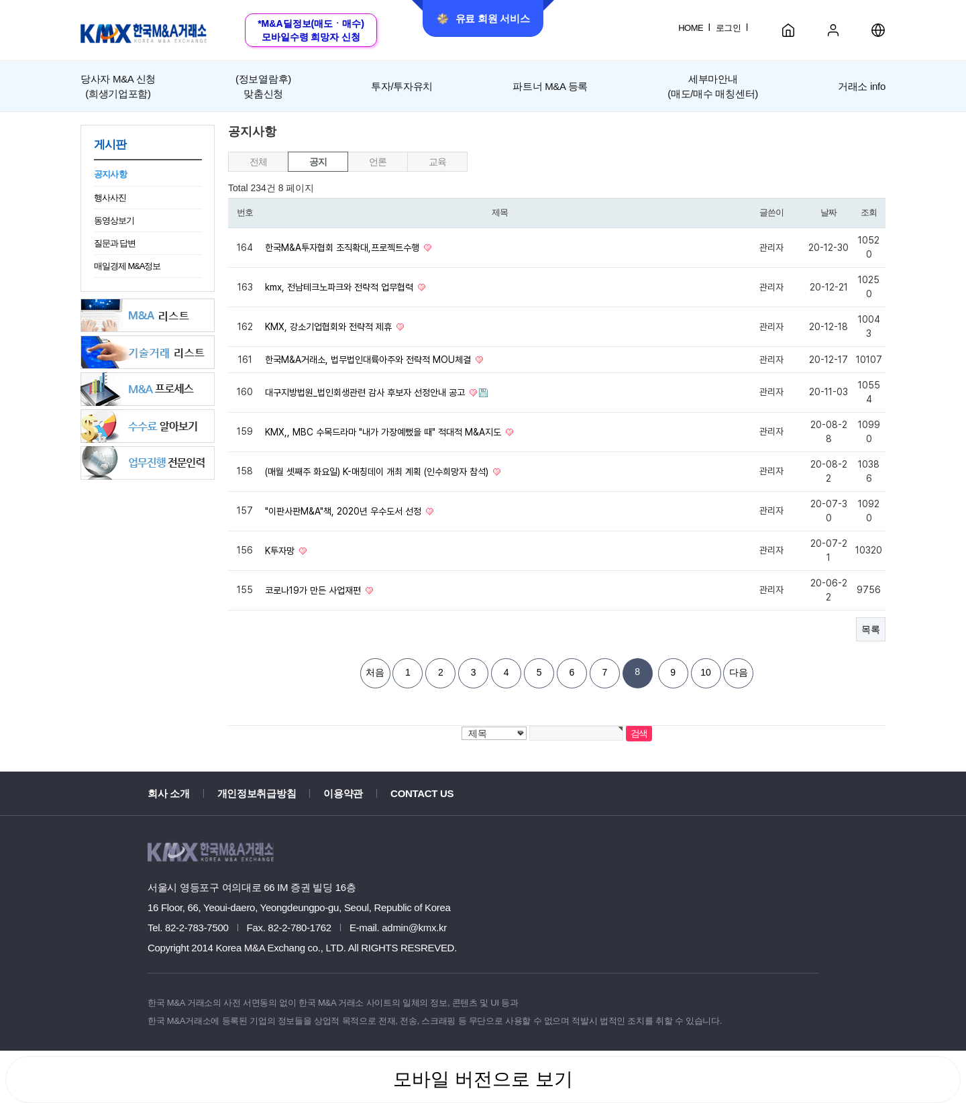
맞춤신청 (263, 85)
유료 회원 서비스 (483, 19)
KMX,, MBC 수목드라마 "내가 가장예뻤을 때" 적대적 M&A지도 (384, 432)
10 (705, 672)
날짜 (828, 212)
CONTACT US (421, 793)
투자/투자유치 (402, 86)
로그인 (728, 28)
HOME (690, 28)
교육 (437, 161)
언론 (377, 161)
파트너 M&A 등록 (550, 86)
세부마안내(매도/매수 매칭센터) (712, 86)
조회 (868, 212)
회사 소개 (169, 793)
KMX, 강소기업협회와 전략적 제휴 (329, 326)
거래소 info (861, 86)
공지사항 (110, 174)
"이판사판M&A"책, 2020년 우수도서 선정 (344, 511)
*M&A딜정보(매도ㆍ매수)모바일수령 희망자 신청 (311, 30)
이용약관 (343, 793)
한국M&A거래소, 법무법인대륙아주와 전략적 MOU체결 (369, 359)
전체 (258, 161)
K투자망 (281, 550)
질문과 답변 (115, 243)
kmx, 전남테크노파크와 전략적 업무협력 (340, 287)
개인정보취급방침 (257, 793)
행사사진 (110, 198)
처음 (375, 672)
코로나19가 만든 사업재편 (314, 590)
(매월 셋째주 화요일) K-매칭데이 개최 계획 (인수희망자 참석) (378, 471)
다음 (738, 672)
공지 (317, 161)
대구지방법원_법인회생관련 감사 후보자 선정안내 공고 (366, 392)
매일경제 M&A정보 (127, 266)
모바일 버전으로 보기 (483, 1079)
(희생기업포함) (118, 85)
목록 (870, 629)
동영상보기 (114, 220)
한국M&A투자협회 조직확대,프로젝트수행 (343, 247)
